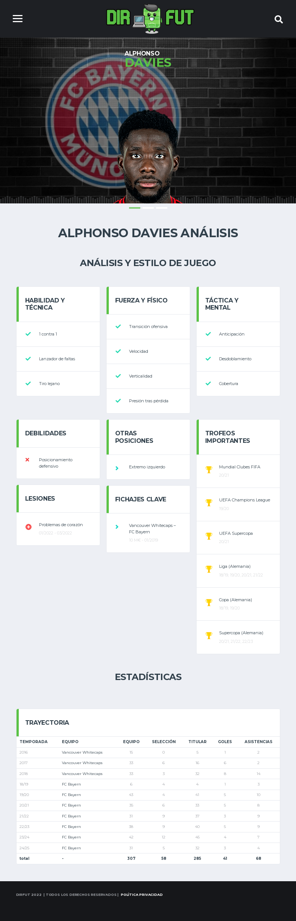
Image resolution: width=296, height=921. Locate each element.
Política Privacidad (142, 894)
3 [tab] (161, 208)
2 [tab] (148, 208)
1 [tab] (134, 208)
